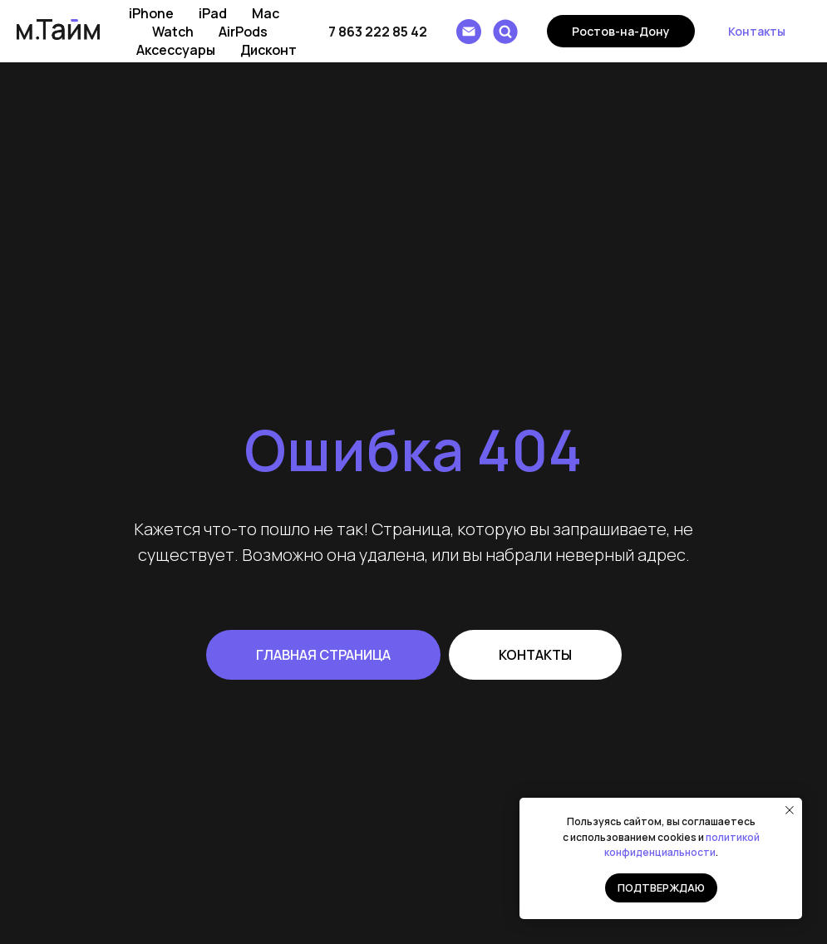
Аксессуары (175, 50)
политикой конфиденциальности (682, 845)
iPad (213, 13)
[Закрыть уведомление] (789, 810)
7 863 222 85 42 (377, 31)
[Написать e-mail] (468, 31)
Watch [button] (173, 31)
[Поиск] (505, 31)
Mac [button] (265, 13)
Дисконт (268, 50)
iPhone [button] (151, 13)
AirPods (243, 31)
